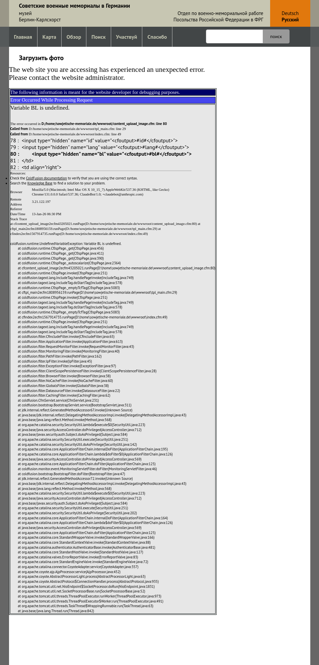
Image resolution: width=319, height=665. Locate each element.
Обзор (74, 36)
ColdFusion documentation (46, 178)
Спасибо (157, 36)
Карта (49, 36)
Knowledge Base (40, 183)
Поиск (98, 36)
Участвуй (126, 36)
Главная (23, 36)
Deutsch (290, 13)
